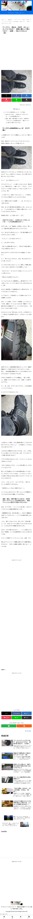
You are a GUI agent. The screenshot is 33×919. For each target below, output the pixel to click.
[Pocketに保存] (6, 100)
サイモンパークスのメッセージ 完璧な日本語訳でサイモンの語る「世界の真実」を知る (16, 907)
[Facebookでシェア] (16, 96)
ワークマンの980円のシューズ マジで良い (14, 112)
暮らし (4, 669)
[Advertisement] (16, 51)
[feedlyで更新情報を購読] (8, 725)
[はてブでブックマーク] (27, 96)
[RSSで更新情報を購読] (24, 725)
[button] (27, 100)
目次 (14, 109)
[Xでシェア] (6, 96)
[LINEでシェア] (16, 100)
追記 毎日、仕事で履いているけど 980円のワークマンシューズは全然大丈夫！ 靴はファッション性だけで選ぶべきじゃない (17, 120)
